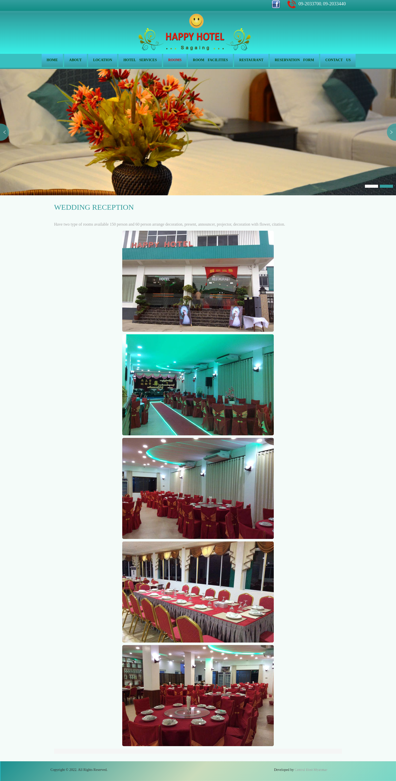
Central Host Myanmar (311, 770)
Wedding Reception (94, 207)
